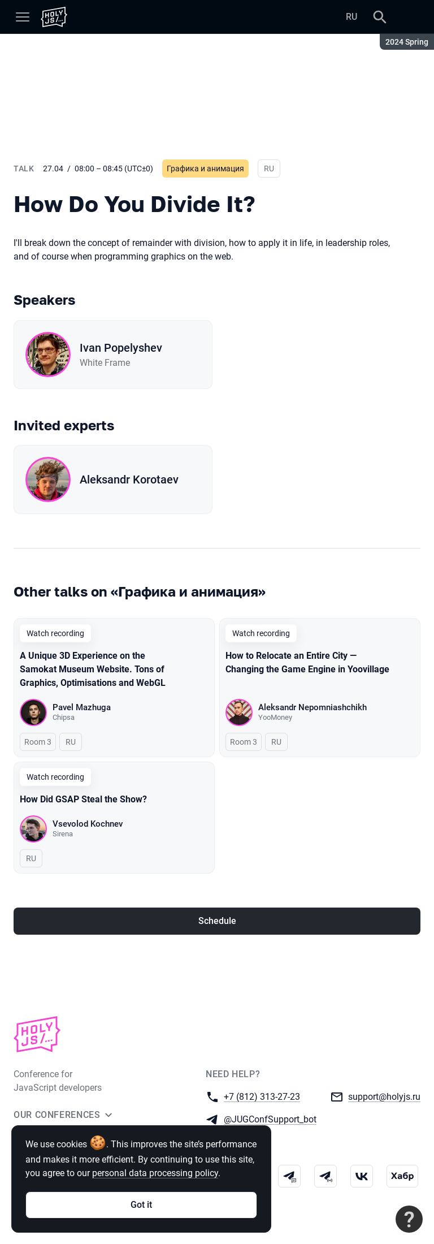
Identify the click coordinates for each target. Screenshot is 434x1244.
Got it (141, 1204)
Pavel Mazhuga (82, 707)
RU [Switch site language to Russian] (351, 16)
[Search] (379, 17)
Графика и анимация (205, 168)
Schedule (217, 920)
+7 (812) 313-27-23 (262, 1096)
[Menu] (22, 17)
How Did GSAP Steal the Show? (83, 799)
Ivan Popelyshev (121, 348)
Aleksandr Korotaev (129, 479)
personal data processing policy (155, 1173)
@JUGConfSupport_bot (270, 1119)
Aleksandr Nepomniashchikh (312, 707)
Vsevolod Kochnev (88, 823)
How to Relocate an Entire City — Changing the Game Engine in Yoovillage (307, 662)
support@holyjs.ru (384, 1096)
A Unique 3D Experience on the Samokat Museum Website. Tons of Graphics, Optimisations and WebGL (93, 669)
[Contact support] (409, 1219)
